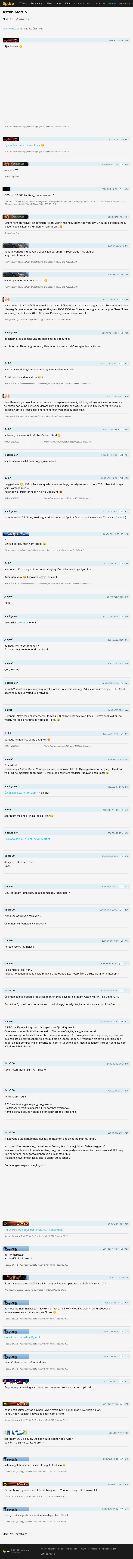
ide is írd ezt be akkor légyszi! (22, 1337)
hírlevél (96, 3)
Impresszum (71, 1549)
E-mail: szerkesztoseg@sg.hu (102, 1549)
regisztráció (124, 3)
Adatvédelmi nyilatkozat (52, 1549)
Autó (59, 3)
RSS (88, 3)
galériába (22, 622)
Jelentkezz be (11, 28)
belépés (112, 3)
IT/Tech (23, 3)
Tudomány (37, 3)
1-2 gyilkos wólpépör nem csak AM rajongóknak (33, 1229)
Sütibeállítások (48, 1554)
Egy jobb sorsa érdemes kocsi (22, 145)
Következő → (23, 19)
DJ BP (7, 363)
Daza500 (9, 855)
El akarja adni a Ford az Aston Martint (27, 838)
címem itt (119, 517)
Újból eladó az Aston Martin (21, 792)
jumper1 (8, 596)
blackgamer (11, 332)
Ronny (7, 809)
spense (8, 886)
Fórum (83, 1549)
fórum (81, 3)
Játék (49, 3)
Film (67, 3)
